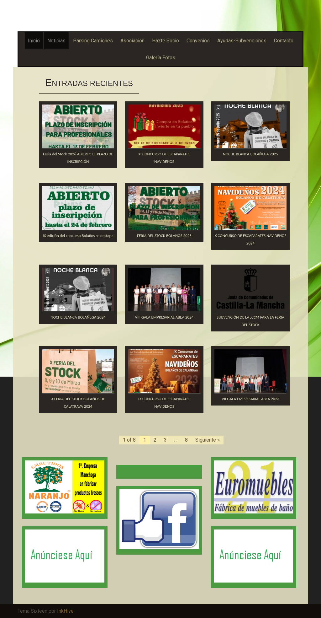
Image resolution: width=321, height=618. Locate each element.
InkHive (65, 611)
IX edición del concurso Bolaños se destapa (78, 235)
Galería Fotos (160, 58)
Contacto (283, 41)
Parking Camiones (93, 41)
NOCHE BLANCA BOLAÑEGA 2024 (77, 317)
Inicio (34, 41)
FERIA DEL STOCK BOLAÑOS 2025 (164, 235)
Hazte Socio (165, 41)
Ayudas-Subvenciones (241, 41)
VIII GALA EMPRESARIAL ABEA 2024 (164, 317)
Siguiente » (207, 440)
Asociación (132, 41)
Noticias (56, 41)
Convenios (198, 41)
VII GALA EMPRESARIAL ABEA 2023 (250, 398)
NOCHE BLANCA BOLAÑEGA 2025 (250, 154)
